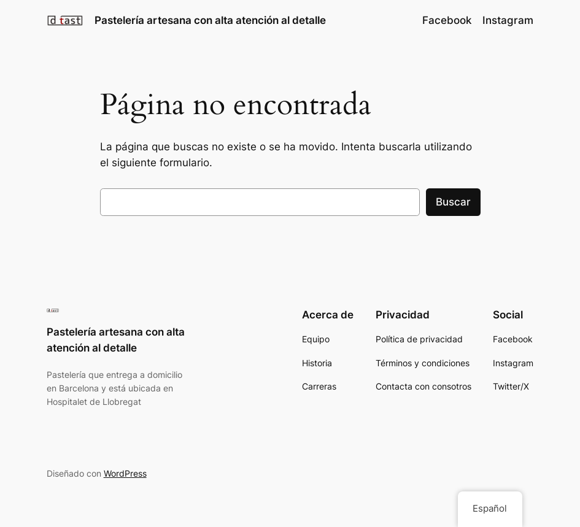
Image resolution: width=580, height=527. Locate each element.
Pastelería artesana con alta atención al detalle (210, 19)
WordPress (125, 473)
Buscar (453, 202)
